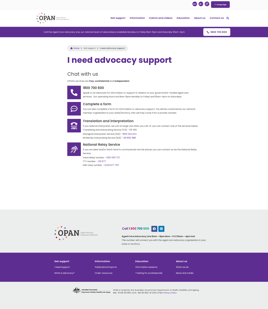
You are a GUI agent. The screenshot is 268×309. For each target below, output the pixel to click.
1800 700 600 (93, 88)
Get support (117, 18)
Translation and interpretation (108, 121)
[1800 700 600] (74, 92)
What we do (182, 267)
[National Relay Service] (74, 149)
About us (199, 18)
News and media (184, 273)
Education (183, 18)
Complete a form (97, 104)
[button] (227, 18)
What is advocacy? (64, 273)
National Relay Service (101, 144)
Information (137, 18)
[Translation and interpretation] (74, 125)
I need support (62, 267)
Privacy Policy (170, 292)
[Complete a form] (74, 109)
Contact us (217, 18)
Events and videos (160, 18)
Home (76, 48)
